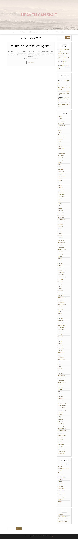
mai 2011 (60, 364)
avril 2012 (60, 343)
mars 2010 (60, 396)
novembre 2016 (61, 219)
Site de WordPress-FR (63, 521)
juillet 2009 (60, 412)
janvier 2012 (60, 350)
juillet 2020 (60, 139)
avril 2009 (60, 419)
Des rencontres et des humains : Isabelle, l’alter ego (64, 67)
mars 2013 (60, 318)
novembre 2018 (61, 173)
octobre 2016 (61, 222)
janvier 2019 (61, 171)
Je (27, 49)
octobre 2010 (61, 380)
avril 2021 (60, 132)
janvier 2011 (60, 373)
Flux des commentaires (63, 519)
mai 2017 (60, 206)
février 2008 (61, 444)
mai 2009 (60, 417)
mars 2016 (60, 235)
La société (60, 486)
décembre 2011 (61, 352)
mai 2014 (60, 286)
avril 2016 (60, 233)
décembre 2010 (61, 375)
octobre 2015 (61, 247)
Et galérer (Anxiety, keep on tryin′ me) (63, 82)
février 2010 (60, 398)
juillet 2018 (60, 178)
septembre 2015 (62, 249)
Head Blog (50, 536)
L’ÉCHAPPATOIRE (33, 32)
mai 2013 (60, 313)
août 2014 (60, 279)
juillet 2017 (60, 201)
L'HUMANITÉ (31, 49)
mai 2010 (60, 391)
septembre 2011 (61, 359)
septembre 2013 (62, 304)
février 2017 (60, 212)
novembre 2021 (61, 121)
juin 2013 (60, 311)
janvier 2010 (61, 400)
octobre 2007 (61, 453)
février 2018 (60, 187)
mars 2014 (60, 290)
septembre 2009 (62, 410)
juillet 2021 (60, 128)
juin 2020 (60, 141)
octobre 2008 (61, 433)
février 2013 (60, 320)
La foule (60, 481)
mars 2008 (60, 442)
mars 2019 (60, 167)
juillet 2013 (60, 309)
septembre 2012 (62, 332)
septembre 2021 (62, 125)
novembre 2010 (61, 378)
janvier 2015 (60, 267)
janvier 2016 (61, 240)
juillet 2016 (60, 226)
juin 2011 (60, 361)
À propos (63, 32)
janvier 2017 (60, 215)
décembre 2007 (62, 449)
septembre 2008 (62, 435)
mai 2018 (60, 183)
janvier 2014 (61, 295)
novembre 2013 (61, 300)
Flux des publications (63, 516)
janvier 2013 (60, 322)
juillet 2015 (60, 254)
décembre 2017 (61, 192)
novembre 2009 (62, 405)
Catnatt (26, 58)
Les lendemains (61, 497)
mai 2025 (60, 116)
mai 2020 (60, 144)
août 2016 (60, 224)
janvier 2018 (61, 189)
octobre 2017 (61, 196)
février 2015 (60, 265)
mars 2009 (60, 421)
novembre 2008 (62, 430)
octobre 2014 (61, 274)
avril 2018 (60, 185)
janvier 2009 (61, 426)
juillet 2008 (60, 437)
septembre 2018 (62, 176)
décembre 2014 (61, 270)
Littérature (60, 499)
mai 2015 (60, 258)
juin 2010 (60, 389)
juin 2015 (60, 256)
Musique (60, 501)
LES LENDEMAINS (45, 32)
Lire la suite (30, 62)
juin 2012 (60, 339)
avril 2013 (60, 316)
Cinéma (60, 466)
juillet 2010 (60, 387)
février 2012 (60, 348)
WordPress (39, 536)
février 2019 (60, 169)
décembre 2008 (62, 428)
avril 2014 (60, 288)
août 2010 (60, 384)
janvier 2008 (61, 446)
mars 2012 (60, 345)
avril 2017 (60, 208)
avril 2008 (60, 439)
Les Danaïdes (61, 490)
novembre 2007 (62, 451)
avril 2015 (60, 261)
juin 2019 (60, 162)
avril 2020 (60, 146)
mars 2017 (60, 210)
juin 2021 (60, 130)
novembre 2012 (61, 327)
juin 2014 (60, 284)
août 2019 (60, 157)
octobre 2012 (61, 329)
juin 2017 (60, 203)
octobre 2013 (61, 302)
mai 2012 (60, 341)
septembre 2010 (62, 382)
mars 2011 (60, 368)
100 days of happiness (63, 464)
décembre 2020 (62, 134)
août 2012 (60, 334)
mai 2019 (60, 164)
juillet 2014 (60, 281)
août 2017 (60, 199)
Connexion (60, 514)
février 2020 (61, 148)
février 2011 (60, 371)
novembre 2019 (61, 153)
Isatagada (60, 86)
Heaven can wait (39, 15)
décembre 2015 (61, 242)
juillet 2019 (60, 160)
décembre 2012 (61, 325)
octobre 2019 (61, 155)
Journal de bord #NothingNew (30, 46)
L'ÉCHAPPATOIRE (62, 477)
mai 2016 (60, 231)
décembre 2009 (62, 403)
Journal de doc (61, 474)
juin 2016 (60, 228)
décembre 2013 (61, 297)
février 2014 (60, 293)
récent (59, 504)
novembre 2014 (61, 272)
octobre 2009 (61, 407)
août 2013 (60, 306)
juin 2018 (60, 180)
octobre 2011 (61, 357)
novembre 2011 (61, 355)
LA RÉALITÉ (15, 32)
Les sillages (55, 32)
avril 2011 (60, 366)
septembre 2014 (62, 277)
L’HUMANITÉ (24, 32)
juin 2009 (60, 414)
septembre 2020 (62, 137)
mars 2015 (60, 263)
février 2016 (60, 238)
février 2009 (61, 423)
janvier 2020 (61, 150)
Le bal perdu (61, 488)
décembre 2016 (62, 217)
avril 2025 (60, 118)
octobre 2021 (61, 123)
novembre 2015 (61, 245)
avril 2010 (60, 394)
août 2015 (60, 251)
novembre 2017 (61, 194)
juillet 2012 (60, 336)
